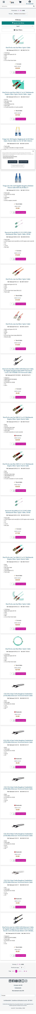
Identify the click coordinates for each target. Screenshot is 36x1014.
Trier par (10, 13)
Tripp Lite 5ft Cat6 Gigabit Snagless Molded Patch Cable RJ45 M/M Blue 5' (18, 186)
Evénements (18, 988)
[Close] (33, 151)
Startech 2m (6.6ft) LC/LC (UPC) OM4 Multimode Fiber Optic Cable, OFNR (18, 233)
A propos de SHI (18, 985)
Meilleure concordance (19, 13)
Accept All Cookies (23, 161)
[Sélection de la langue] (18, 995)
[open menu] (4, 2)
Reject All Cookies (13, 161)
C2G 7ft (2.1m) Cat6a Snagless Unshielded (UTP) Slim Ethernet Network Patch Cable (18, 788)
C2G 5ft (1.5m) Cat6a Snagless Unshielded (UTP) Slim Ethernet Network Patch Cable (18, 694)
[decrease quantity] (14, 73)
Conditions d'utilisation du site (19, 1000)
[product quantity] (11, 72)
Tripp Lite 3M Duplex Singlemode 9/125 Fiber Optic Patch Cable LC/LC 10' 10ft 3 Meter (18, 140)
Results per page (15, 967)
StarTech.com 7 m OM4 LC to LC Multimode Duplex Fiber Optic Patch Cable (18, 558)
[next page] (26, 971)
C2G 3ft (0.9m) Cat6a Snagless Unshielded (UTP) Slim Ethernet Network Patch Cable (18, 834)
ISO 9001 (30, 1000)
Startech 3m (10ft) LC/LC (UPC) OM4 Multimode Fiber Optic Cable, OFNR (18, 511)
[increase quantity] (14, 71)
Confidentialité (7, 1000)
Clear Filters (18, 30)
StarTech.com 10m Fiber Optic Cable (18, 649)
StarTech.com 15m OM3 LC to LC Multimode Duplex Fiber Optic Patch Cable (18, 465)
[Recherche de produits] (18, 6)
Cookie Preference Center (17, 165)
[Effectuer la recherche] (33, 6)
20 (21, 967)
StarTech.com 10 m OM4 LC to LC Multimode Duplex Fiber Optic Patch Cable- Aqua (18, 93)
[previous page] (13, 971)
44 (24, 971)
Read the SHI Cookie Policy (8, 157)
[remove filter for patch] (32, 26)
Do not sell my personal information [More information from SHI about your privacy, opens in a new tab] (10, 156)
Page (10, 971)
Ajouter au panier (20, 72)
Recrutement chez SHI (18, 990)
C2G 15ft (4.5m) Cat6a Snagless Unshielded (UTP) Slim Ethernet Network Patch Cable (18, 741)
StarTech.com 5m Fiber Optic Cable (18, 604)
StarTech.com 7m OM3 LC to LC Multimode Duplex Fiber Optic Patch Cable (18, 418)
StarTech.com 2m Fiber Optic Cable (18, 279)
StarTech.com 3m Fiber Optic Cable (18, 47)
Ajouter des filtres (18, 23)
